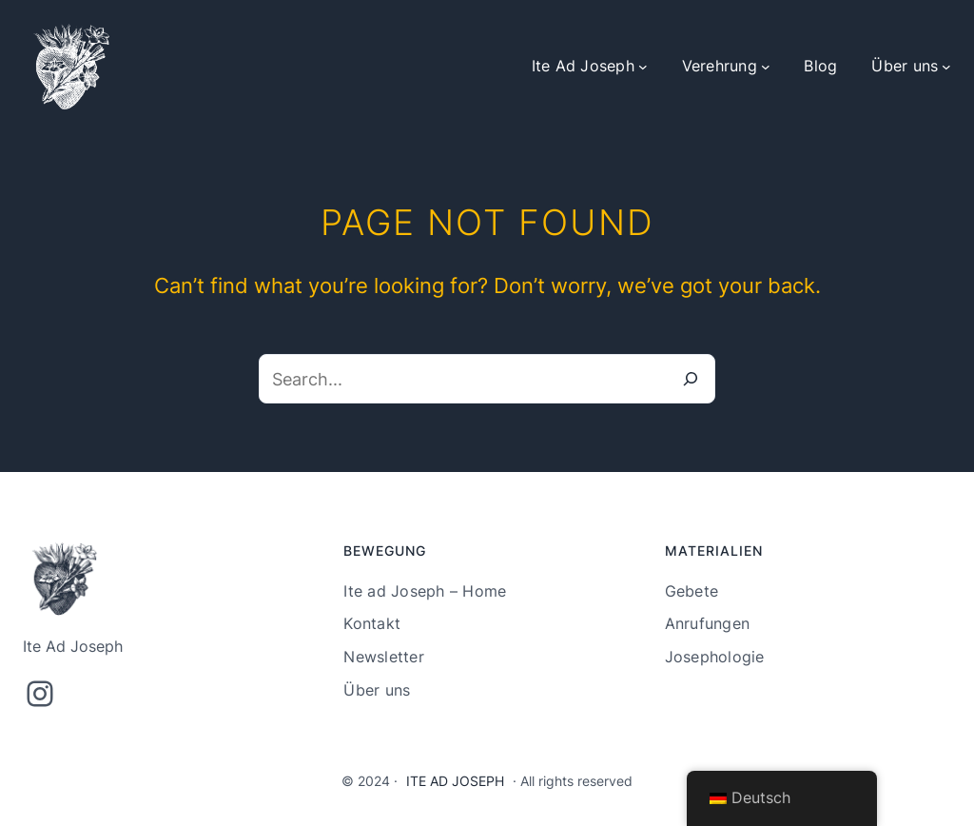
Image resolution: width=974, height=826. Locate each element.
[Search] (691, 379)
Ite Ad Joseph (455, 781)
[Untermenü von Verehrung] (765, 66)
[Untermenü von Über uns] (946, 66)
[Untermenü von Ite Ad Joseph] (643, 66)
